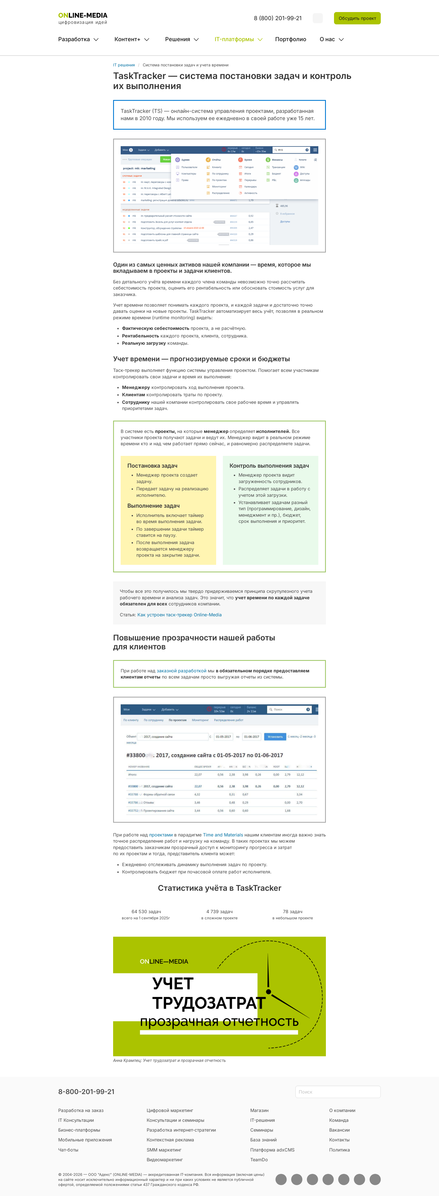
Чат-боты (68, 1150)
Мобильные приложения (85, 1140)
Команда (339, 1120)
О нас (327, 39)
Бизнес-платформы (79, 1130)
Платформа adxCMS (272, 1150)
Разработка (74, 39)
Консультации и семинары (175, 1120)
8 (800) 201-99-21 (278, 18)
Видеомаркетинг (165, 1159)
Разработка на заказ (81, 1110)
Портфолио (290, 39)
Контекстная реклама (170, 1140)
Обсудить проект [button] (357, 18)
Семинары (261, 1130)
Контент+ (128, 39)
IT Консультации (76, 1120)
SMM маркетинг (164, 1150)
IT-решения (262, 1120)
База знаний (263, 1140)
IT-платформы (234, 39)
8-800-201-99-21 (86, 1092)
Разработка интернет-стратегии (181, 1130)
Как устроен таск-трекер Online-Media (179, 614)
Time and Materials (223, 835)
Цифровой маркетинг (170, 1110)
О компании (342, 1110)
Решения (177, 39)
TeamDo (259, 1159)
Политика (339, 1150)
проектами (161, 835)
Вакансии (339, 1130)
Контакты (339, 1140)
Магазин (259, 1110)
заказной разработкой (181, 670)
